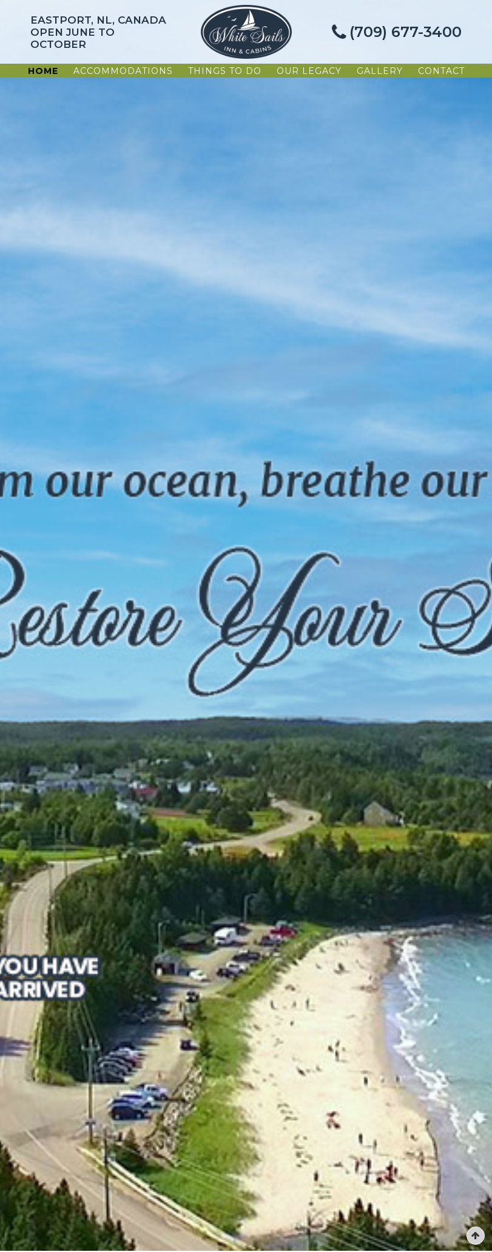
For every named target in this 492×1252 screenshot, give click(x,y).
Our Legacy (309, 70)
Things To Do (224, 70)
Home (43, 70)
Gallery (380, 70)
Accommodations (123, 70)
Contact (441, 70)
